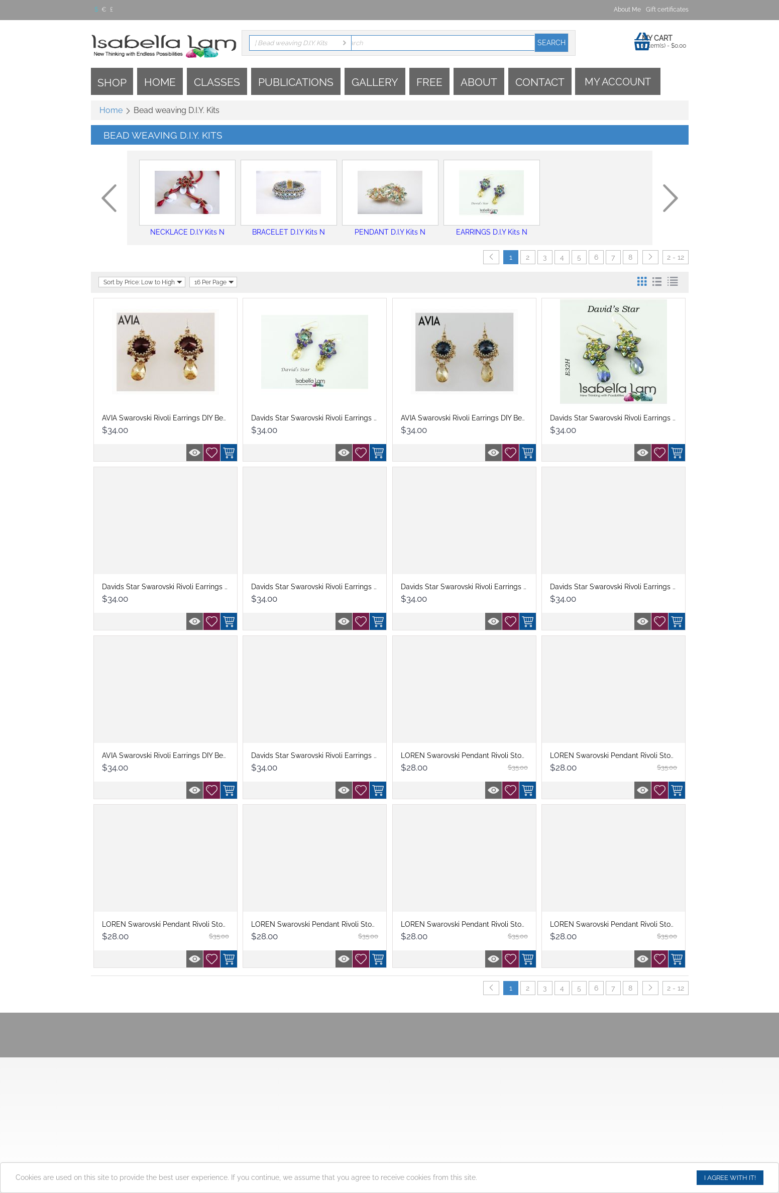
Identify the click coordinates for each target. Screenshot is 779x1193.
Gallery (375, 82)
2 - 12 (675, 257)
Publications (295, 82)
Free (429, 82)
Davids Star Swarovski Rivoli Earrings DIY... (320, 418)
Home (160, 82)
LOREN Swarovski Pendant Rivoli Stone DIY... (473, 755)
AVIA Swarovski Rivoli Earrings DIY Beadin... (172, 418)
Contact (540, 82)
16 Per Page (214, 282)
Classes (217, 82)
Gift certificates (667, 9)
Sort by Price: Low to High (142, 282)
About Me (627, 9)
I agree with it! (730, 1177)
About (479, 82)
